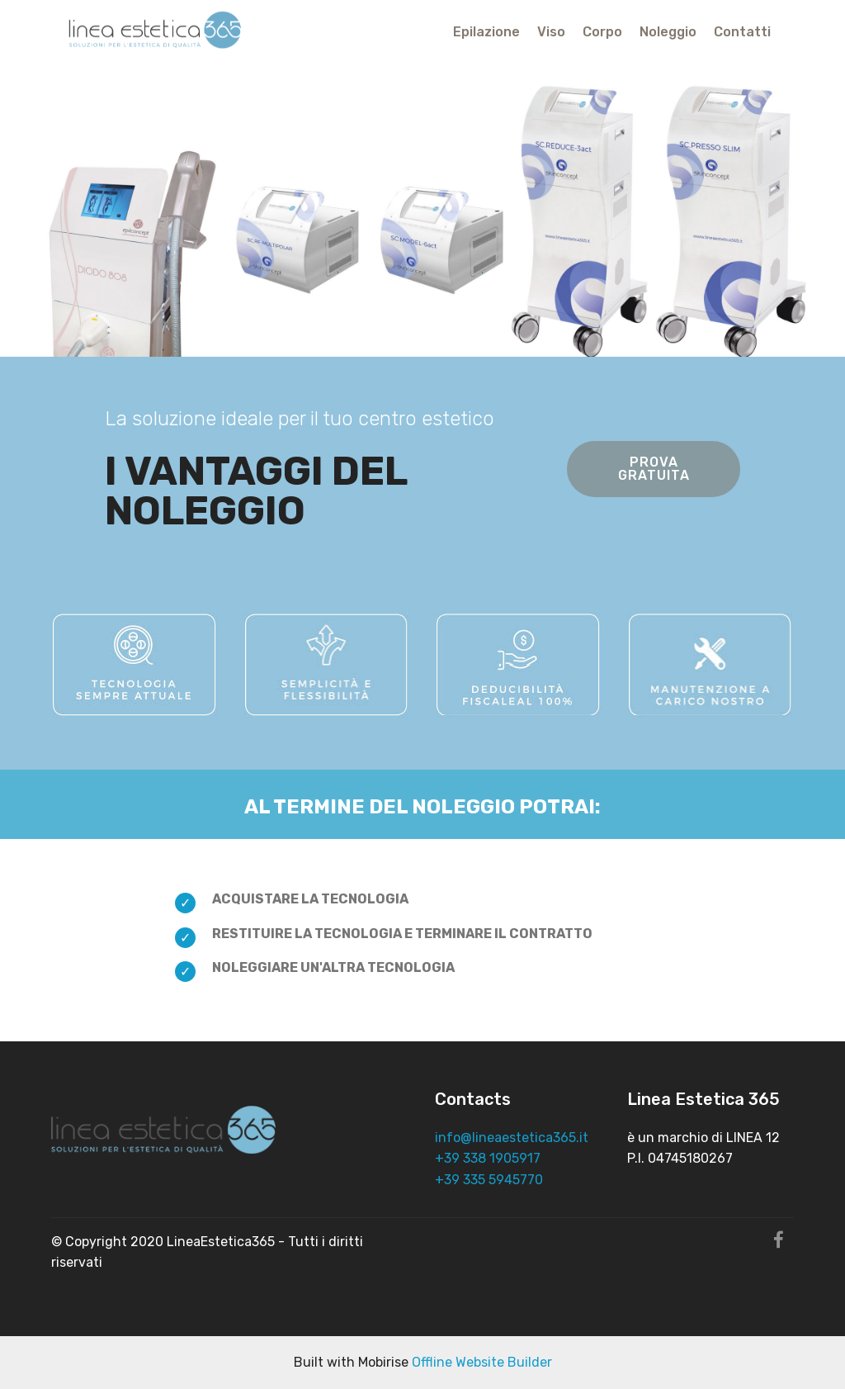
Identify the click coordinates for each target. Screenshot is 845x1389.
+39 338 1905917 (488, 1158)
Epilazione (486, 32)
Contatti (742, 32)
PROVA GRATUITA (654, 468)
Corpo (602, 32)
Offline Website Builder (482, 1362)
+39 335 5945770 (489, 1180)
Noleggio (668, 32)
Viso (551, 32)
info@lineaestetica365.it (511, 1137)
